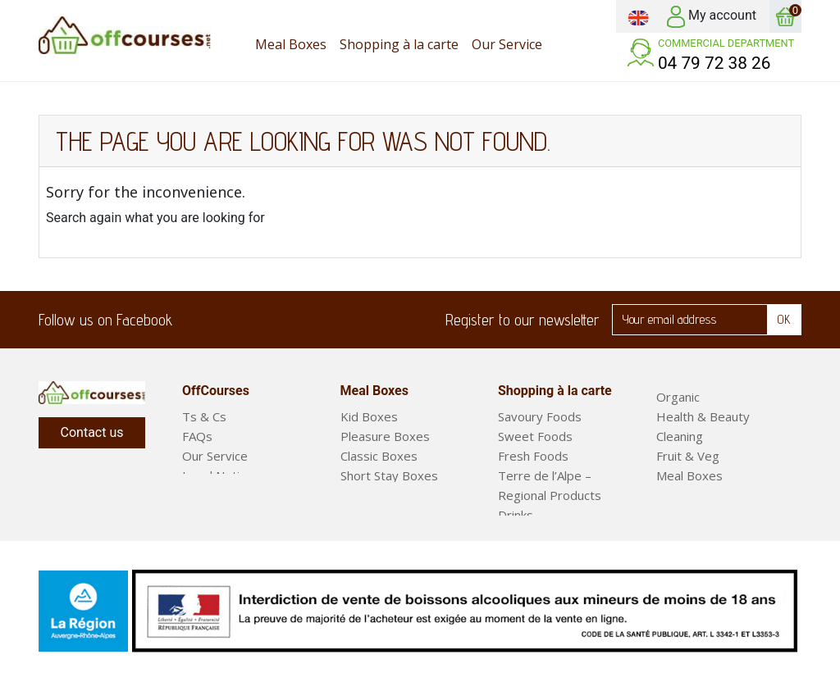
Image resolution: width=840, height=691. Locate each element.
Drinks (515, 515)
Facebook (195, 319)
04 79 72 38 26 (714, 63)
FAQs (197, 436)
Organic (678, 397)
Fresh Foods (533, 456)
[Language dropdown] (638, 16)
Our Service (215, 456)
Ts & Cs (204, 416)
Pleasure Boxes (385, 436)
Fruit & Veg (687, 456)
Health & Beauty (703, 416)
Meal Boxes (689, 475)
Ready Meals (692, 495)
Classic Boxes (379, 456)
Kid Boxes (369, 416)
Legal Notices (220, 475)
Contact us (92, 432)
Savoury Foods (540, 416)
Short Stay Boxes (389, 475)
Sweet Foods (535, 436)
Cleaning (679, 436)
